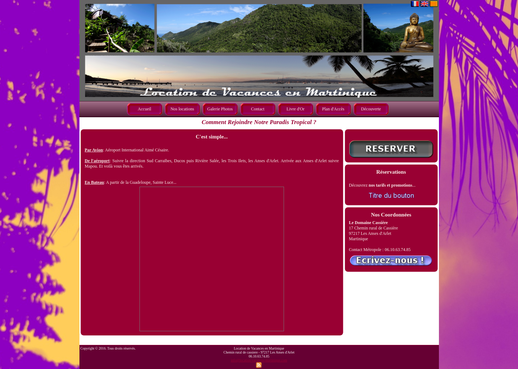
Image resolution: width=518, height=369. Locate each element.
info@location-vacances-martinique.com (259, 360)
